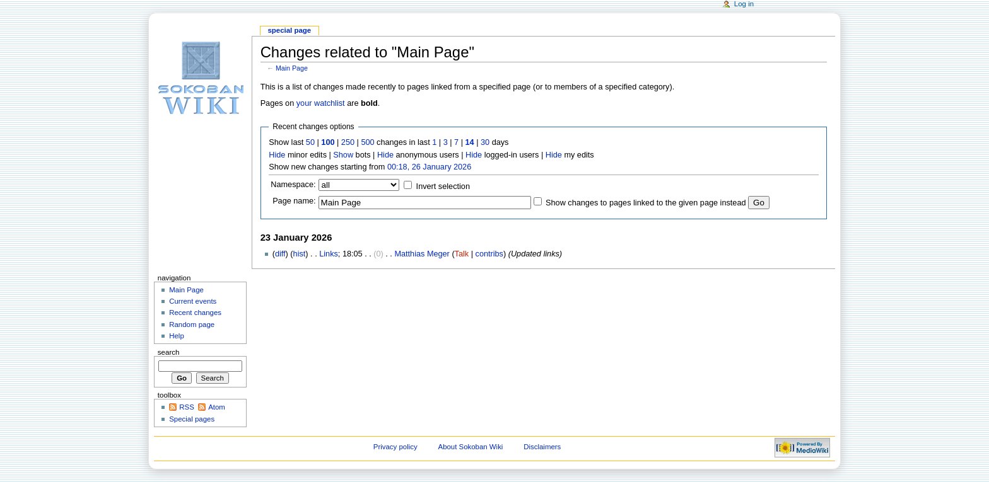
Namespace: (293, 184)
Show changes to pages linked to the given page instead (646, 202)
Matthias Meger (421, 254)
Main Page (292, 68)
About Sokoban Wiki (470, 446)
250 (347, 142)
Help (176, 336)
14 (469, 142)
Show (343, 155)
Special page (289, 30)
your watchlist (320, 103)
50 (310, 142)
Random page (191, 324)
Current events (192, 301)
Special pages (191, 419)
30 (485, 142)
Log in (744, 4)
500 (367, 142)
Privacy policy (395, 446)
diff (280, 254)
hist (299, 254)
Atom (216, 407)
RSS (186, 407)
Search (169, 352)
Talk (462, 254)
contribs (489, 254)
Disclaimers (542, 446)
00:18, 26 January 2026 (429, 167)
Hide (277, 155)
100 (327, 142)
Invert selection (443, 186)
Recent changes (195, 312)
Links (328, 254)
